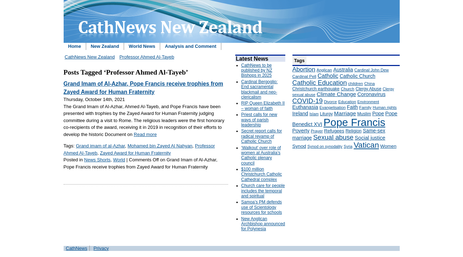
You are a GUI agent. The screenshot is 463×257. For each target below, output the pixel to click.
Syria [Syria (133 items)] (348, 146)
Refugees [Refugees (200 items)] (334, 130)
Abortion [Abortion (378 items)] (303, 69)
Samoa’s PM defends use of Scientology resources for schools (261, 207)
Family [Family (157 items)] (365, 107)
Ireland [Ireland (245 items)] (300, 113)
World (119, 159)
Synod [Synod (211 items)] (299, 146)
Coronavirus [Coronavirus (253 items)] (371, 94)
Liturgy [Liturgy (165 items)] (326, 113)
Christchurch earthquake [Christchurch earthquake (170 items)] (316, 88)
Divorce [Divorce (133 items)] (330, 102)
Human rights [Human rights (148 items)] (385, 107)
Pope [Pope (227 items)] (378, 113)
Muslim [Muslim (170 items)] (364, 113)
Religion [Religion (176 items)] (353, 130)
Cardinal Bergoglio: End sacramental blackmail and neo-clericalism (259, 89)
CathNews (76, 248)
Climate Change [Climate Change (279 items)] (336, 94)
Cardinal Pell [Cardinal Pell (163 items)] (304, 76)
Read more (145, 134)
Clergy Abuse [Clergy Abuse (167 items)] (368, 88)
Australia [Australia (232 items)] (343, 69)
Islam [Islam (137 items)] (314, 114)
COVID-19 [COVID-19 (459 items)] (307, 101)
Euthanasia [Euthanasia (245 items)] (305, 107)
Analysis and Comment (190, 46)
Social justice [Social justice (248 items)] (370, 138)
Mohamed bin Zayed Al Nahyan (160, 145)
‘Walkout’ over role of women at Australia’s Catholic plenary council (261, 155)
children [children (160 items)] (355, 83)
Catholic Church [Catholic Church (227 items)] (357, 76)
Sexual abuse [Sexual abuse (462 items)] (333, 137)
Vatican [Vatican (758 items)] (366, 145)
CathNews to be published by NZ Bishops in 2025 (256, 70)
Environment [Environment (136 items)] (368, 102)
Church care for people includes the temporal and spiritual (263, 190)
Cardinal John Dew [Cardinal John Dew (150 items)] (371, 70)
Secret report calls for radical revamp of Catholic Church (261, 136)
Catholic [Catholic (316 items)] (327, 75)
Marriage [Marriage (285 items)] (345, 113)
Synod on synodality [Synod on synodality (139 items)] (325, 146)
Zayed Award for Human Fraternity (135, 153)
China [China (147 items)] (369, 83)
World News (142, 46)
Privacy (101, 248)
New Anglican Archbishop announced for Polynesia (263, 224)
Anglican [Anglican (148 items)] (324, 70)
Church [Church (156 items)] (347, 88)
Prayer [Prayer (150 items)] (317, 131)
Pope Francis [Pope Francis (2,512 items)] (354, 122)
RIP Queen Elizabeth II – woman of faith (263, 106)
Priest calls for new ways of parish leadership (259, 119)
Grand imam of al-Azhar (100, 145)
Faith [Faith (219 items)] (352, 107)
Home (74, 46)
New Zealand (105, 46)
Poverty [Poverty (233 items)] (301, 130)
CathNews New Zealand (90, 57)
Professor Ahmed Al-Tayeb (146, 57)
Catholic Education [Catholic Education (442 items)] (319, 82)
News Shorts (97, 159)
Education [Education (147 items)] (347, 102)
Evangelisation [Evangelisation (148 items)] (333, 107)
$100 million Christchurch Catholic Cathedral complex (261, 174)
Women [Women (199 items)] (388, 146)
